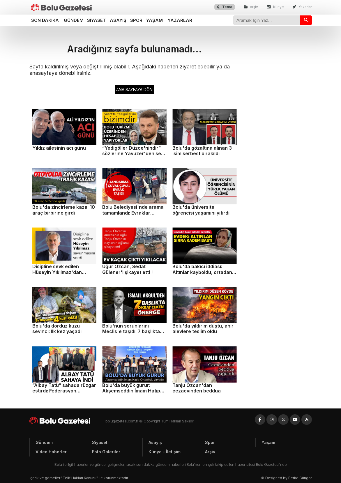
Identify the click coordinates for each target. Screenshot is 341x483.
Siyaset (96, 20)
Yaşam (154, 20)
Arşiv (251, 7)
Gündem (74, 20)
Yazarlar (302, 7)
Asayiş (118, 20)
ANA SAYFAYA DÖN (134, 89)
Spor (136, 20)
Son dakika (45, 20)
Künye (275, 7)
